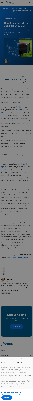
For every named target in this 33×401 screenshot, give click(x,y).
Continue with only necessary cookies (13, 359)
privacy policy (18, 386)
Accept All (7, 397)
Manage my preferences (11, 392)
